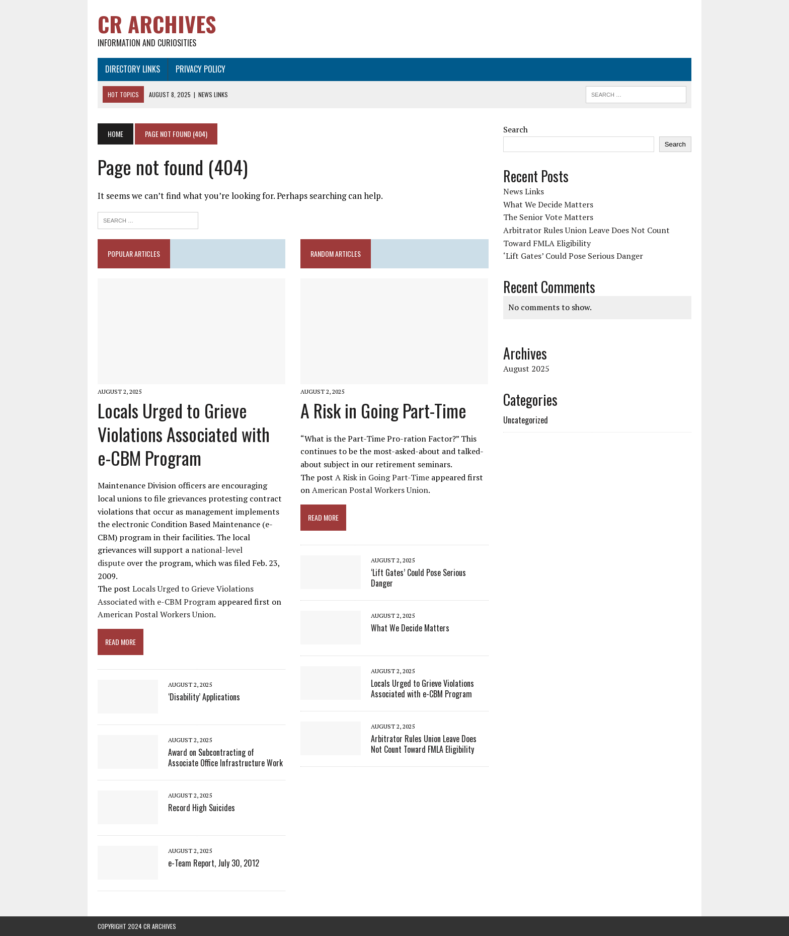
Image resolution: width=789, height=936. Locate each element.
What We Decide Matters (410, 628)
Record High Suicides (201, 808)
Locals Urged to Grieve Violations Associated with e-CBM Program (184, 434)
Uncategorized (525, 420)
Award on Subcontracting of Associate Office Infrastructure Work (225, 757)
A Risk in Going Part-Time (383, 410)
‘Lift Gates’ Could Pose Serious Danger (418, 577)
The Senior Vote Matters (548, 217)
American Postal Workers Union (156, 614)
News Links (523, 191)
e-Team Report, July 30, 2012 (213, 863)
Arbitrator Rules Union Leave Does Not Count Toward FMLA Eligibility (424, 744)
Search (515, 129)
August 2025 (526, 368)
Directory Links (132, 69)
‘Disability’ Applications (204, 697)
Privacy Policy (200, 69)
